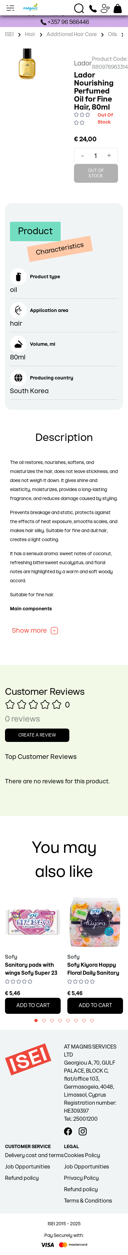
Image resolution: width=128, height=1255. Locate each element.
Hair (30, 34)
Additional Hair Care (72, 34)
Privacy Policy (81, 1178)
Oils (112, 34)
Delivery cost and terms (34, 1155)
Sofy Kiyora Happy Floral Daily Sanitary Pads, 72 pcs (93, 973)
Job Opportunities (27, 1167)
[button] (36, 1020)
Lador (83, 63)
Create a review (37, 735)
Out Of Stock (96, 173)
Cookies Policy (82, 1155)
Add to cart (33, 1005)
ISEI (9, 34)
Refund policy (22, 1178)
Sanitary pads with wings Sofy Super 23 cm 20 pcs (31, 973)
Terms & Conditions (88, 1201)
